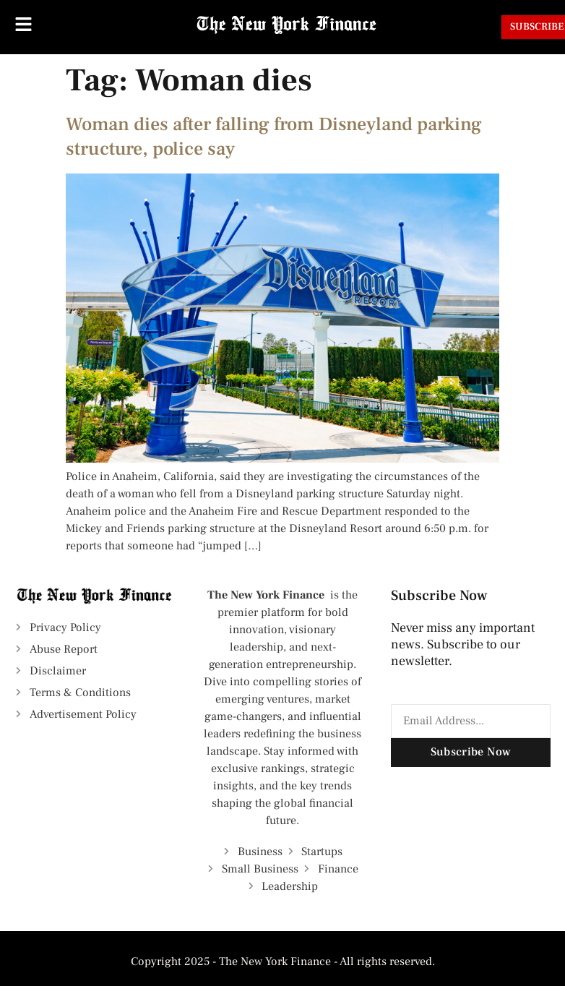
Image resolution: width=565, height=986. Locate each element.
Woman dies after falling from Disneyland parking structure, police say (274, 136)
